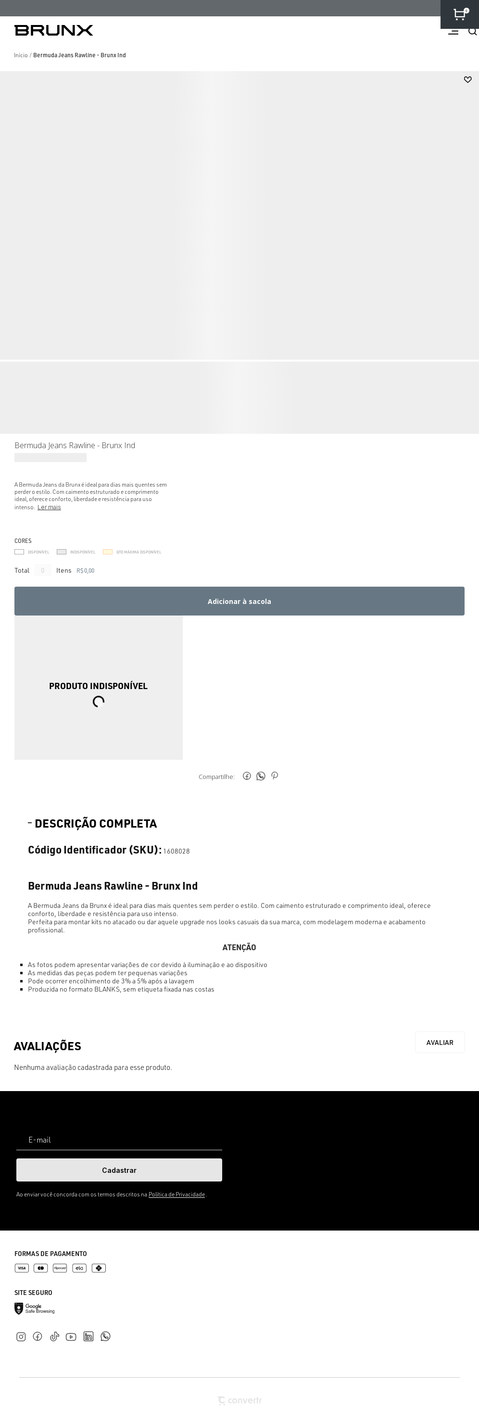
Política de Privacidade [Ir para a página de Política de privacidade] (177, 1194)
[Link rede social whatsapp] (105, 1331)
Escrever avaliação (440, 1042)
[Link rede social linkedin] (91, 1332)
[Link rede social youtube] (74, 1332)
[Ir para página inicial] (21, 55)
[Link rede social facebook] (39, 1334)
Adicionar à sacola (239, 601)
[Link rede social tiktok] (56, 1334)
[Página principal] (46, 30)
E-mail (39, 1139)
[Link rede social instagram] (22, 1334)
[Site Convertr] (239, 1401)
